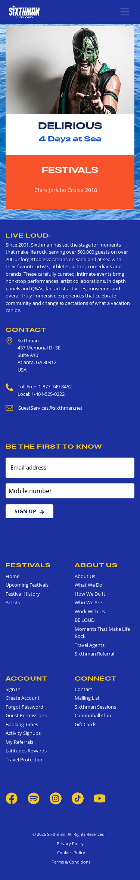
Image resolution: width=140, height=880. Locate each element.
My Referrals (19, 742)
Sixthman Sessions (95, 706)
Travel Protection (25, 759)
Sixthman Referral (94, 653)
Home (12, 576)
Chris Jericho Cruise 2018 (65, 189)
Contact (26, 329)
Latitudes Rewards (26, 750)
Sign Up (29, 511)
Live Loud (28, 235)
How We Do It (90, 593)
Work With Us (90, 611)
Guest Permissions (26, 715)
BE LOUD (84, 620)
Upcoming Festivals (27, 584)
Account (27, 678)
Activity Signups (23, 733)
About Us (96, 565)
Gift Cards (85, 724)
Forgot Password (24, 706)
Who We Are (88, 602)
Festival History (23, 593)
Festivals (70, 170)
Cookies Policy (70, 852)
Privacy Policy (70, 843)
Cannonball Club (93, 715)
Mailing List (87, 697)
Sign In (13, 689)
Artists (13, 602)
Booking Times (22, 724)
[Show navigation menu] (125, 12)
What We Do (88, 584)
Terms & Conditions (70, 862)
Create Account (23, 697)
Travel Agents (90, 645)
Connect (96, 678)
